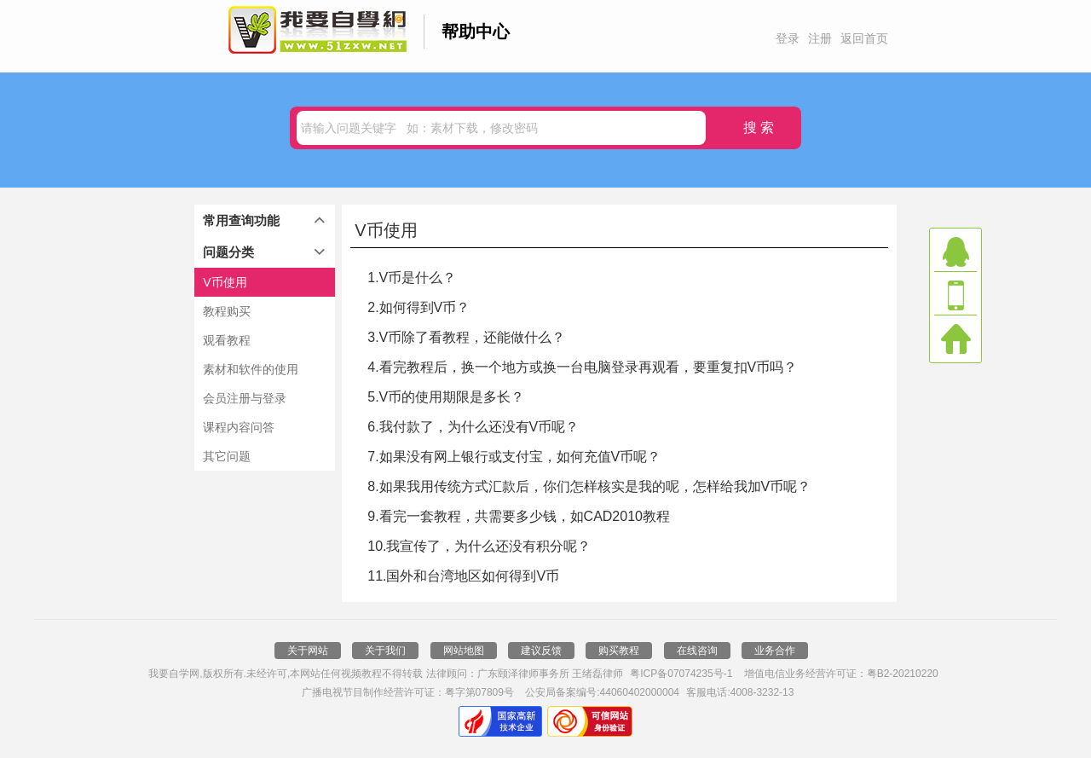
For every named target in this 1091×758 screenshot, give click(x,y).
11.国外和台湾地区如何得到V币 (463, 576)
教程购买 (227, 311)
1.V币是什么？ (411, 277)
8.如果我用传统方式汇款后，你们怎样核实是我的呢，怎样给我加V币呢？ (589, 486)
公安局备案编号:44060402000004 (602, 692)
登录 (787, 38)
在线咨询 (697, 651)
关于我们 (385, 651)
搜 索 (758, 127)
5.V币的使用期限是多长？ (445, 397)
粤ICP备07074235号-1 (681, 674)
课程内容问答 (238, 427)
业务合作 (774, 651)
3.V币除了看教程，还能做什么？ (466, 337)
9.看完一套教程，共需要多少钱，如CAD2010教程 (518, 516)
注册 (820, 38)
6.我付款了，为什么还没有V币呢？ (473, 427)
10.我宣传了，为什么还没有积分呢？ (479, 546)
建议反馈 (541, 651)
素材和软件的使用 (250, 369)
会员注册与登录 (244, 398)
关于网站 (307, 651)
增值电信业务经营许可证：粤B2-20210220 (841, 674)
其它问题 (227, 456)
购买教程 (618, 651)
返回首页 (864, 38)
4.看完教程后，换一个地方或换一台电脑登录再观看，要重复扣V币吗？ (582, 367)
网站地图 (463, 651)
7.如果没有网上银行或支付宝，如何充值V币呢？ (514, 456)
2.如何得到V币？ (418, 307)
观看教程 (227, 340)
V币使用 (224, 282)
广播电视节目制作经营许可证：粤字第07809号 (408, 692)
